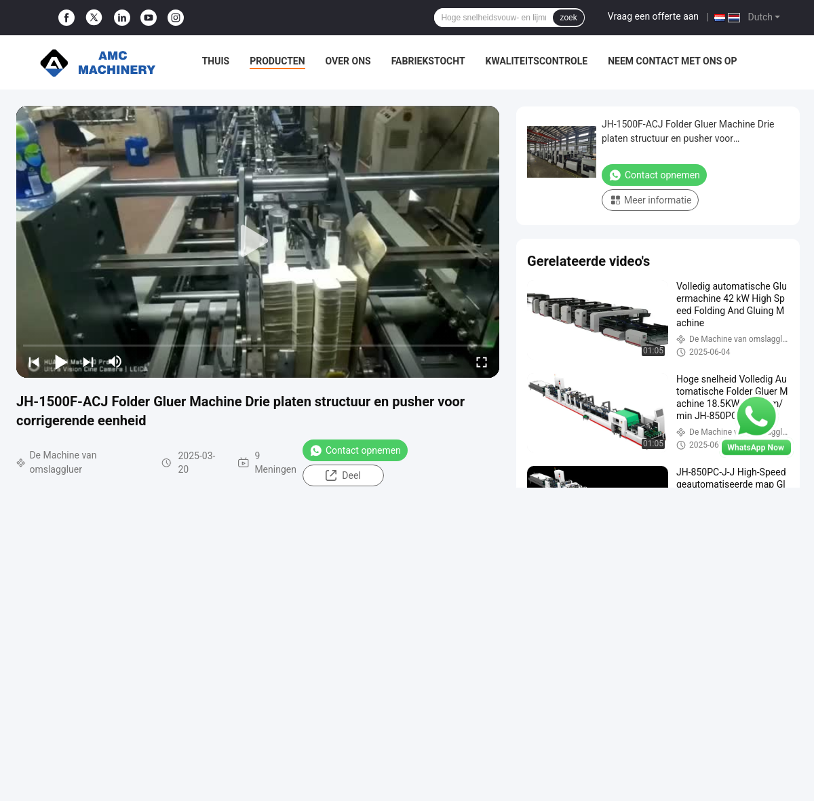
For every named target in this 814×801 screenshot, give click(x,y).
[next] (88, 361)
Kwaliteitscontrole (537, 61)
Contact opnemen (355, 450)
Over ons (348, 61)
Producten (277, 61)
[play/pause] (61, 361)
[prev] (33, 361)
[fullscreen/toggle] (481, 361)
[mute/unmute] (115, 361)
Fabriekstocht (428, 61)
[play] (258, 241)
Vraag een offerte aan (653, 16)
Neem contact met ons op (672, 61)
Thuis (216, 61)
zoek (568, 17)
